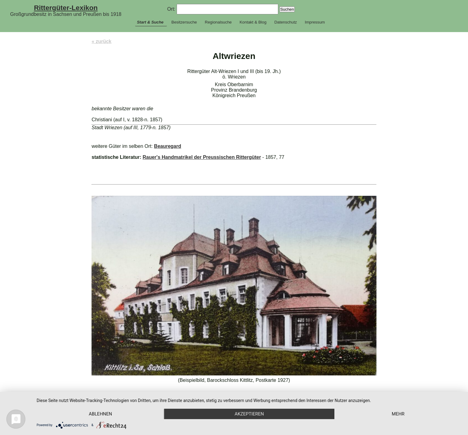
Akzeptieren (249, 414)
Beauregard (167, 146)
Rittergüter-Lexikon (66, 8)
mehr (398, 414)
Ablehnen (100, 414)
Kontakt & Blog (252, 22)
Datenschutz (285, 22)
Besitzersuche (184, 22)
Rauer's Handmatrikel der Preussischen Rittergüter (201, 157)
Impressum (315, 22)
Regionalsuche (218, 22)
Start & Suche (150, 22)
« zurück (101, 41)
